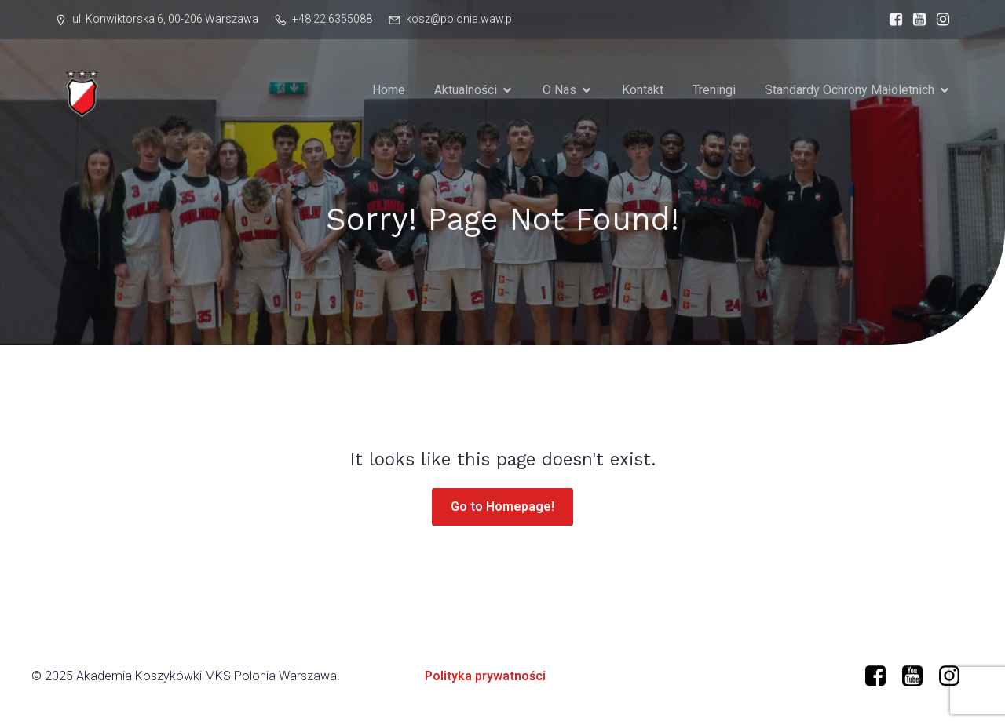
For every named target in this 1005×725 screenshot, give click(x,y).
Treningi (714, 89)
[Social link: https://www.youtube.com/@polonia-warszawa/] (918, 676)
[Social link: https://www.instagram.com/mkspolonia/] (939, 19)
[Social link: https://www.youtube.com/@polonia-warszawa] (915, 19)
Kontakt (642, 89)
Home (388, 89)
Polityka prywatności (485, 676)
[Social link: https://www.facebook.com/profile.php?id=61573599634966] (892, 19)
